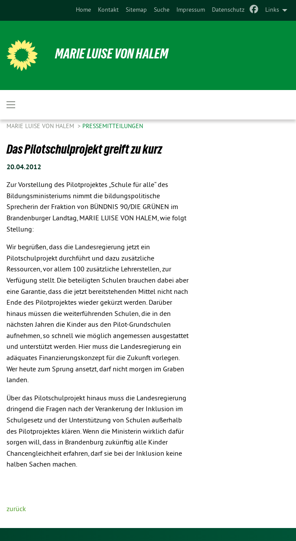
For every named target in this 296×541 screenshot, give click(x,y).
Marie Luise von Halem (111, 53)
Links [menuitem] (272, 10)
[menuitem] (83, 10)
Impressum (190, 10)
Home (83, 10)
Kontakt (108, 10)
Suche (161, 10)
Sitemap (136, 10)
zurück (16, 509)
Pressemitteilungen (112, 126)
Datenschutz (228, 10)
